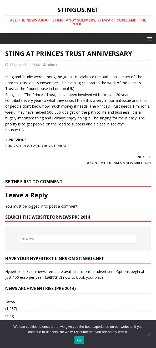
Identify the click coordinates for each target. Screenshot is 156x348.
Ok (79, 340)
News (10, 301)
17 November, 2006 (24, 64)
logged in (35, 206)
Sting (9, 315)
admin (52, 64)
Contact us (53, 277)
